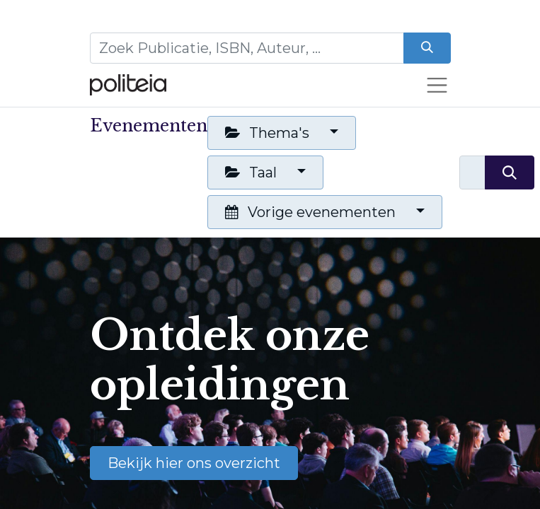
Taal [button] (252, 172)
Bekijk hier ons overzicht (194, 463)
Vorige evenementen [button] (312, 212)
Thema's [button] (269, 132)
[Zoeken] (427, 48)
